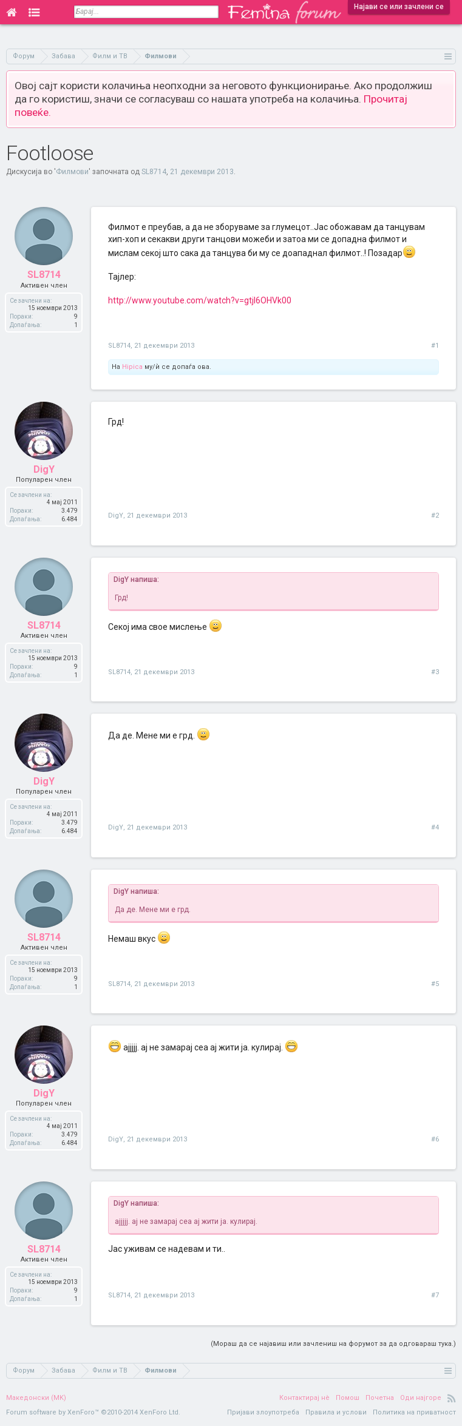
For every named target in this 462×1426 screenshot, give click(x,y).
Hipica (132, 367)
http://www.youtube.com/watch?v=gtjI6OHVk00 (199, 300)
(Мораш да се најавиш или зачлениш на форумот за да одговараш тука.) (333, 1344)
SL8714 (153, 171)
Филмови (72, 171)
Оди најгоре (420, 1398)
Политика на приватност (414, 1412)
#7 (435, 1295)
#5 (435, 984)
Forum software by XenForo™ (93, 1412)
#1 (435, 346)
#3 (435, 672)
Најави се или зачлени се (399, 6)
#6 (435, 1139)
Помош (347, 1398)
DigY (115, 515)
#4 (435, 827)
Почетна (379, 1398)
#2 (435, 515)
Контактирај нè (304, 1398)
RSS (451, 1398)
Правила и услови (336, 1412)
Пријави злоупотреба (263, 1412)
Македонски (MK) (36, 1398)
